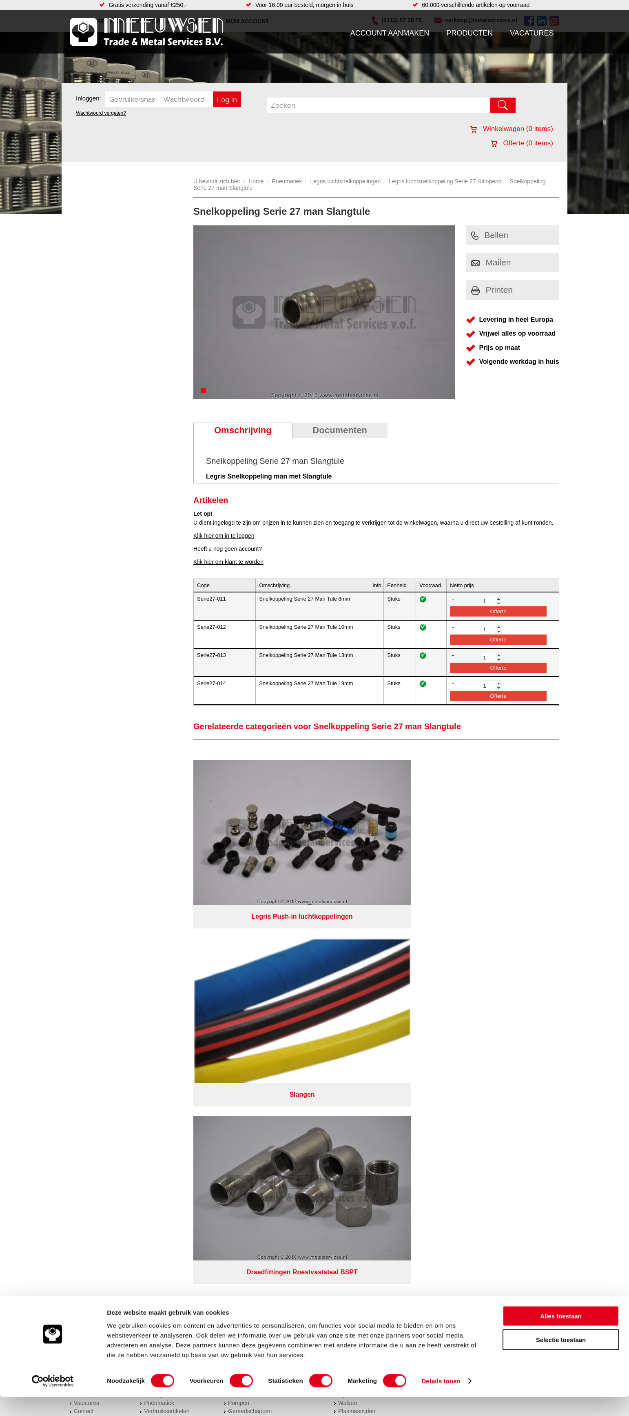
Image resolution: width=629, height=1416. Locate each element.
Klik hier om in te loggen (223, 535)
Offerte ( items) (522, 143)
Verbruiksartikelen (166, 988)
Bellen (489, 235)
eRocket (393, 1033)
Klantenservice (92, 972)
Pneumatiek (287, 181)
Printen (492, 289)
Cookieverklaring (464, 1022)
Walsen (347, 980)
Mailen (491, 262)
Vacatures (532, 33)
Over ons (293, 1022)
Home (256, 181)
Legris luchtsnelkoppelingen (345, 181)
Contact (83, 988)
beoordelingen (409, 1043)
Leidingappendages (253, 964)
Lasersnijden (354, 996)
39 (387, 1043)
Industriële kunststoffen (173, 1005)
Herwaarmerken (358, 1005)
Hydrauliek (351, 972)
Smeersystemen (164, 996)
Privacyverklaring (337, 1022)
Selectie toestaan (561, 1358)
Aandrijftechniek (164, 947)
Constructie (352, 964)
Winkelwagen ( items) (511, 129)
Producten (469, 33)
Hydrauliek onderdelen (172, 964)
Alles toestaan (561, 1334)
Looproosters (244, 972)
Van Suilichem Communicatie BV (290, 1033)
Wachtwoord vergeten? (101, 113)
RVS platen (352, 947)
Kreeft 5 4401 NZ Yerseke (507, 954)
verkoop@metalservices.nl (508, 969)
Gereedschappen (250, 988)
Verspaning (352, 956)
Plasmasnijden (356, 988)
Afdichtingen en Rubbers (259, 947)
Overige (238, 1005)
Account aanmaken (390, 33)
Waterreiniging (246, 996)
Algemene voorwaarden (401, 1022)
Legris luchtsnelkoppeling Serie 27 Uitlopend (445, 181)
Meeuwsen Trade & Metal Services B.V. (222, 1022)
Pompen (238, 980)
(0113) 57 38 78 (495, 961)
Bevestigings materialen (174, 956)
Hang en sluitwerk (250, 956)
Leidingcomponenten (170, 972)
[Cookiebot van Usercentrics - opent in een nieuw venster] (53, 1400)
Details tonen (440, 1399)
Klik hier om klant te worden (228, 562)
